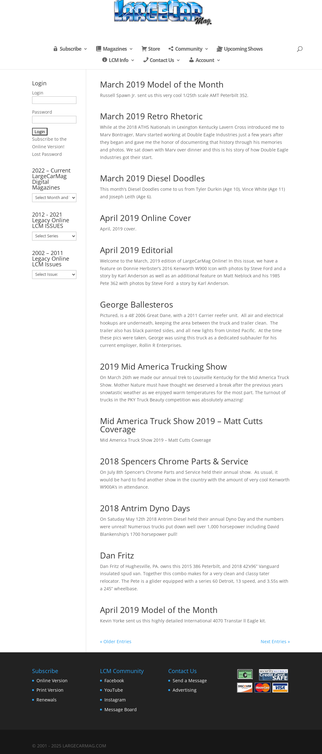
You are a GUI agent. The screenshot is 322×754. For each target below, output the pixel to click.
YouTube (113, 690)
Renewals (46, 700)
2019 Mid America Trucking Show (163, 366)
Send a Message (190, 680)
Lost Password (47, 154)
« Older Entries (115, 641)
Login (37, 93)
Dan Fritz (117, 555)
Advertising (185, 690)
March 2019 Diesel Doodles (152, 178)
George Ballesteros (136, 304)
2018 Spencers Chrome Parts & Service (174, 461)
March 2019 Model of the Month (162, 84)
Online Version (52, 680)
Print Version (50, 690)
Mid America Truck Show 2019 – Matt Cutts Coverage (181, 425)
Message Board (120, 709)
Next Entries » (275, 641)
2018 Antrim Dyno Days (145, 508)
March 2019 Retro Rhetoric (151, 116)
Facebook (114, 680)
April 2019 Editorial (136, 250)
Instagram (115, 700)
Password (42, 112)
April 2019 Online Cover (145, 218)
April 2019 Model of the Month (159, 609)
